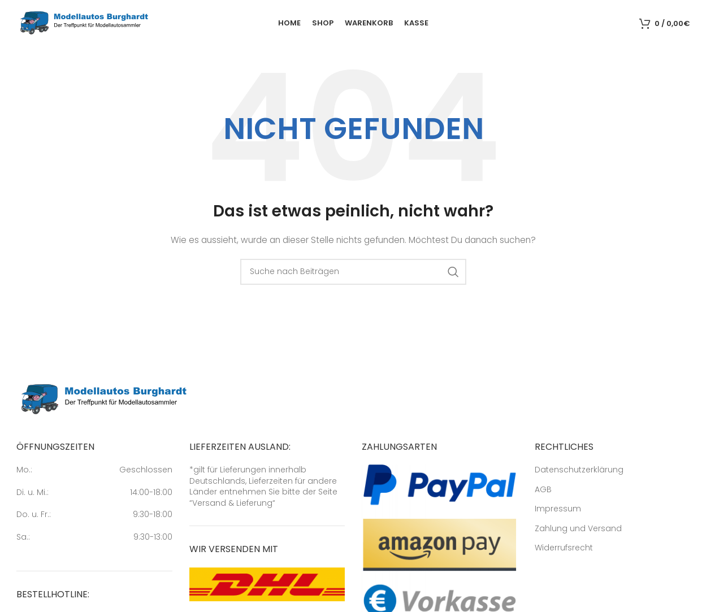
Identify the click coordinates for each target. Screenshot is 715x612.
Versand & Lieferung (232, 504)
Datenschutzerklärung (579, 472)
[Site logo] (84, 23)
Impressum (558, 511)
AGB (543, 491)
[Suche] (628, 24)
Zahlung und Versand (578, 530)
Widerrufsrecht (564, 550)
